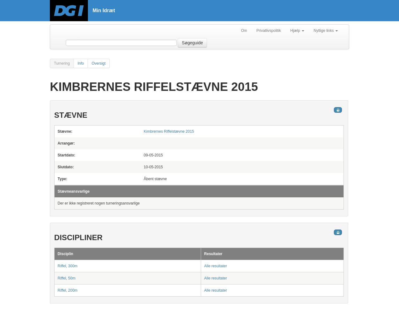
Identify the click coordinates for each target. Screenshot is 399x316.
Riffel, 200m (68, 290)
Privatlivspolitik (269, 30)
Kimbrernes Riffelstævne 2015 (169, 131)
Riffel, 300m (68, 266)
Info (81, 63)
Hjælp (297, 30)
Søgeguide (192, 42)
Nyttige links (326, 30)
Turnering (62, 63)
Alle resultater (215, 266)
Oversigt (99, 63)
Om (244, 30)
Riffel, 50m (66, 278)
